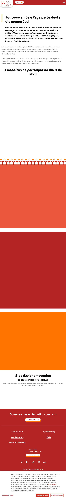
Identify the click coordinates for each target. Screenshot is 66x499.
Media (49, 437)
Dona (19, 2)
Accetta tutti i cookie (42, 495)
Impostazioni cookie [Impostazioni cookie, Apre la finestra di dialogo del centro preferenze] (7, 495)
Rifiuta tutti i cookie (57, 495)
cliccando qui (52, 484)
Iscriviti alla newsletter (17, 443)
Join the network (17, 437)
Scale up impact (17, 432)
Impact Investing (49, 432)
